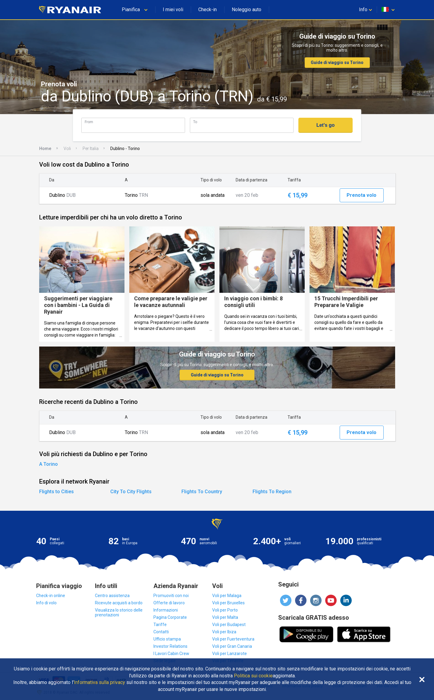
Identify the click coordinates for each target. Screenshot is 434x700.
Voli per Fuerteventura (233, 639)
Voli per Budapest (229, 624)
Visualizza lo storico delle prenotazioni (119, 612)
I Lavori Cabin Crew (171, 653)
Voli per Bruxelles (228, 602)
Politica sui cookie (253, 676)
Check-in (207, 9)
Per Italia (91, 148)
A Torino (48, 464)
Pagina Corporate (170, 617)
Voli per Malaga (226, 595)
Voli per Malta (225, 617)
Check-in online (50, 595)
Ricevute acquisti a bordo (119, 602)
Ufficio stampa (167, 639)
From (89, 122)
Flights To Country (201, 491)
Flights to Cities (56, 491)
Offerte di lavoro (169, 602)
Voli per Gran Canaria (232, 646)
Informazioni (165, 610)
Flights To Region (272, 491)
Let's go (325, 125)
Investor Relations (170, 646)
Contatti (161, 631)
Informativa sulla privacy (99, 682)
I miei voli (173, 9)
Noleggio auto (246, 9)
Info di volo (46, 602)
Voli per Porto (225, 610)
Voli (67, 148)
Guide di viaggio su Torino (337, 62)
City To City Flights (131, 491)
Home (45, 148)
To (195, 122)
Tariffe (160, 624)
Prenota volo (361, 195)
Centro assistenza (112, 595)
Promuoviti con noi (171, 595)
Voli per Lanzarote (229, 653)
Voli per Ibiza (224, 631)
